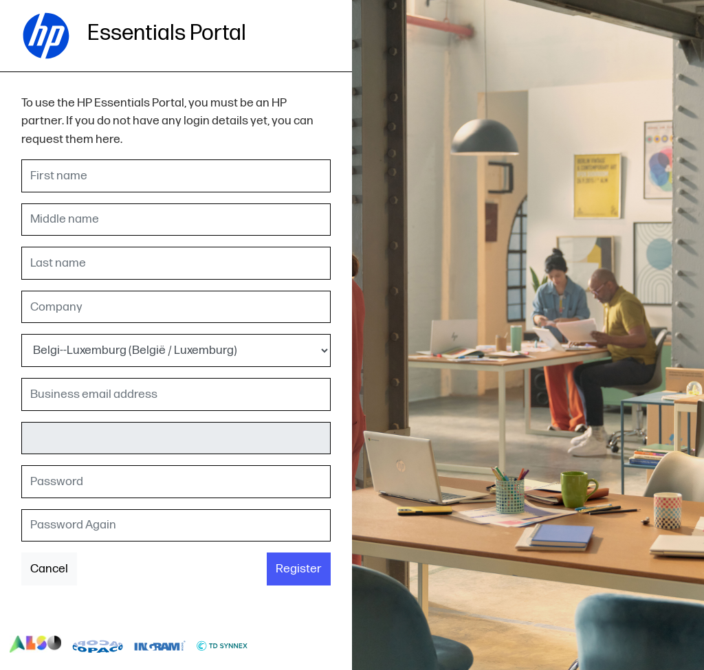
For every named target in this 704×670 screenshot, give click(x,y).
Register (299, 568)
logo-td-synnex (222, 644)
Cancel (49, 568)
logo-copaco (98, 644)
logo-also (35, 644)
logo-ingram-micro (160, 644)
